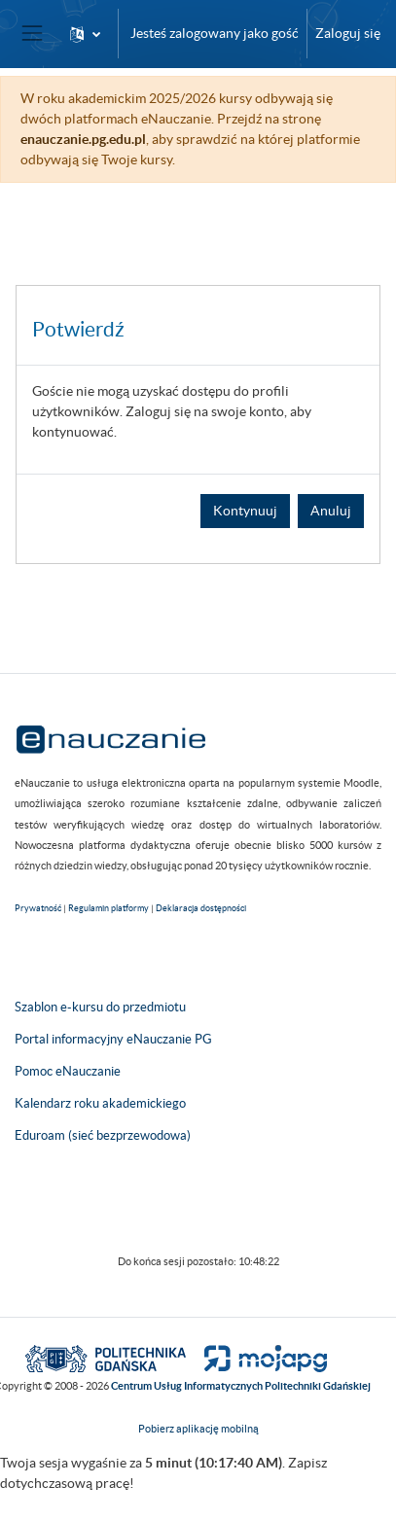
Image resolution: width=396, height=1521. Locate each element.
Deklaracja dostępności (201, 908)
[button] (85, 33)
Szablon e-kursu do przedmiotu (100, 1007)
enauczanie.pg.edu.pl (83, 139)
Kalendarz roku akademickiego (100, 1103)
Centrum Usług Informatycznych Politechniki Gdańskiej (241, 1386)
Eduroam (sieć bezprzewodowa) (103, 1135)
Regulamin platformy (108, 908)
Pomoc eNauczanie (68, 1071)
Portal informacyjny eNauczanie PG (113, 1039)
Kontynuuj (245, 510)
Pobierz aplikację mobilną (198, 1428)
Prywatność (38, 908)
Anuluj (330, 510)
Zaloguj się (347, 33)
